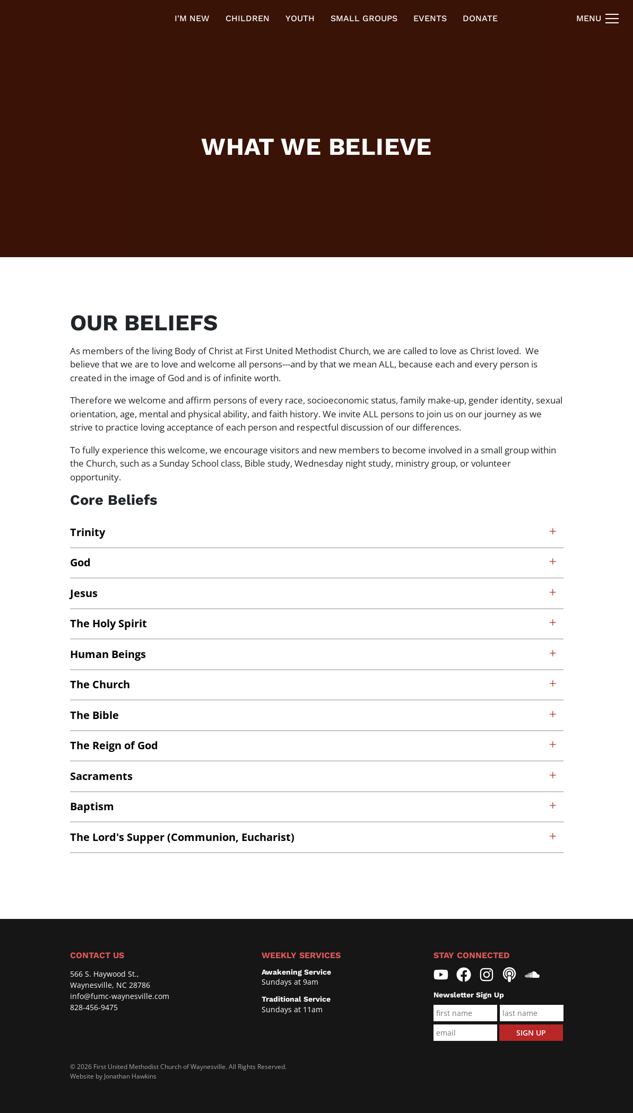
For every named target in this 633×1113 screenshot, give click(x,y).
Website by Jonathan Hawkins (113, 1076)
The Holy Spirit (314, 623)
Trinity (314, 532)
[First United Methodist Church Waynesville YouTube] (440, 975)
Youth (300, 18)
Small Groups (364, 18)
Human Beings (314, 654)
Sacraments (314, 776)
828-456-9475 (94, 1007)
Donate (480, 18)
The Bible (314, 715)
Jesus (314, 593)
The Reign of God (314, 745)
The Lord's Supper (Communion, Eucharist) (314, 837)
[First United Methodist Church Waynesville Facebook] (463, 975)
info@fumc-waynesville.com (119, 996)
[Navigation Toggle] (598, 18)
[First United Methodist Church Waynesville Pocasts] (509, 975)
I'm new (192, 18)
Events (430, 18)
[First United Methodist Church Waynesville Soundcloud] (532, 975)
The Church (314, 684)
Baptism (314, 806)
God (314, 562)
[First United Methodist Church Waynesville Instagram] (486, 975)
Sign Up (531, 1033)
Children (248, 18)
